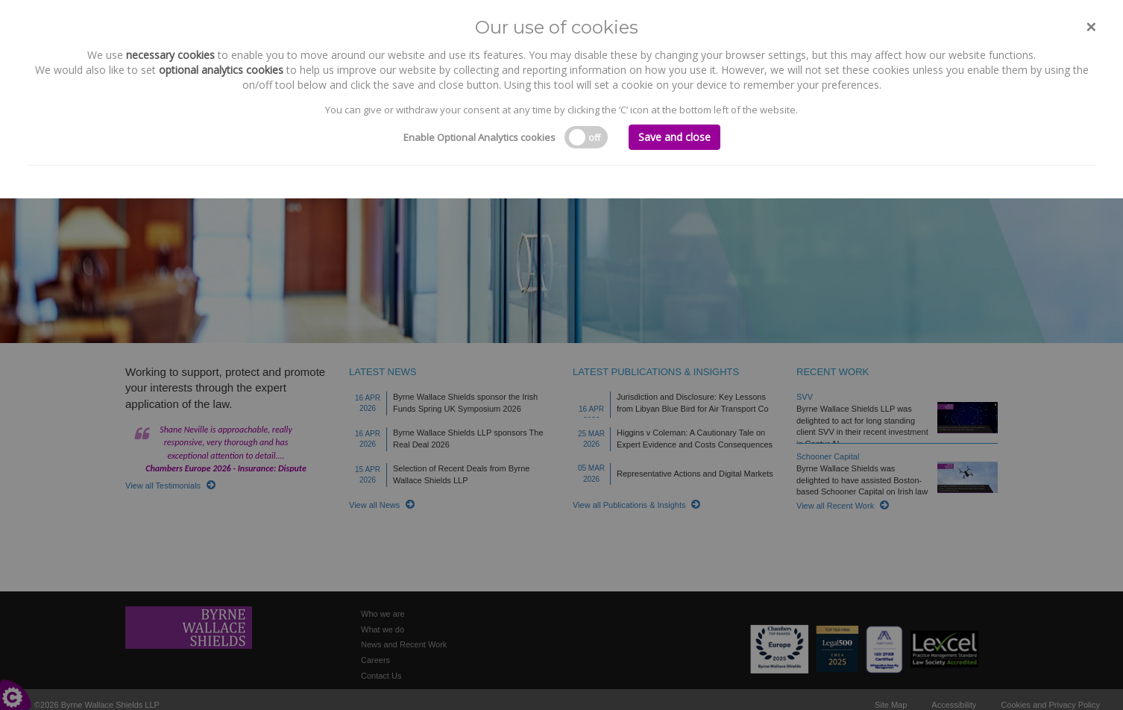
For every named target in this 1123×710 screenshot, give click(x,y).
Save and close (674, 137)
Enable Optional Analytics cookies (479, 137)
